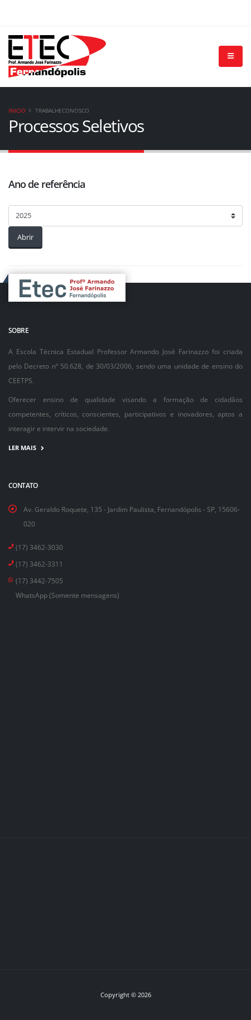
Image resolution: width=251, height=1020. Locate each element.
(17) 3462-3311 (39, 563)
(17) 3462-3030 (39, 547)
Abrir (25, 237)
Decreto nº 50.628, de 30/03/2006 (78, 365)
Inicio (17, 110)
